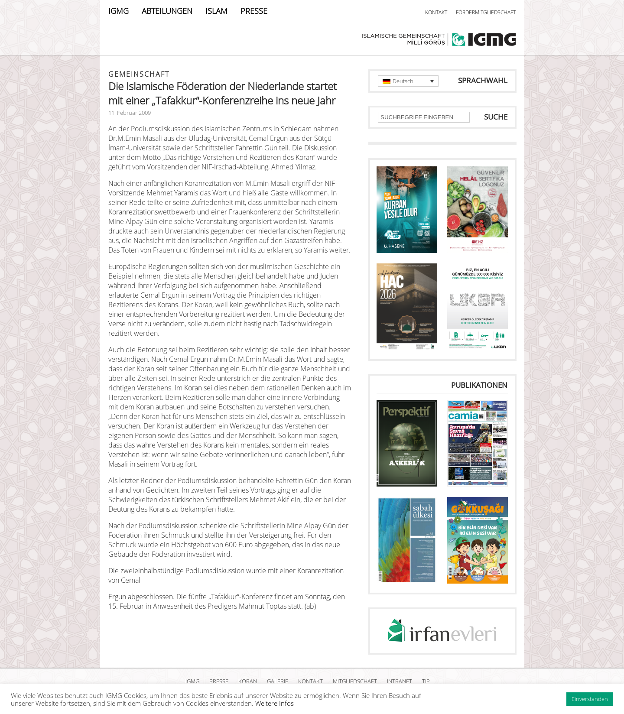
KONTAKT (436, 12)
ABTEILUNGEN (167, 11)
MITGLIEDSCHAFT (355, 681)
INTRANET (399, 681)
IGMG (118, 11)
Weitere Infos (274, 703)
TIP (426, 681)
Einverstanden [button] (590, 699)
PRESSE (253, 11)
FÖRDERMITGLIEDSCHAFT (486, 12)
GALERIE (277, 681)
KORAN (247, 681)
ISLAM (216, 11)
